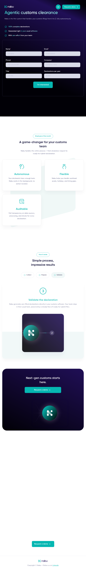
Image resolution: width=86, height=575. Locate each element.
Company (48, 60)
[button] (58, 6)
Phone (8, 60)
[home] (9, 6)
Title (7, 71)
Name (8, 49)
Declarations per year (52, 71)
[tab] (27, 276)
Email (46, 49)
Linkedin (56, 565)
